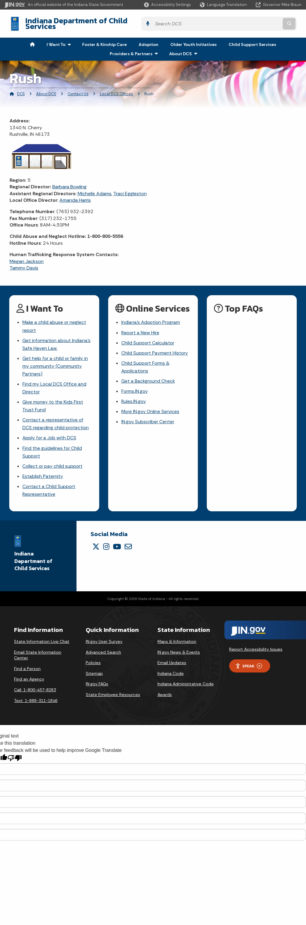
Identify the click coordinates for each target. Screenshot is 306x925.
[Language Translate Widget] (224, 4)
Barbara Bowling (69, 182)
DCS (21, 89)
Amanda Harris (75, 196)
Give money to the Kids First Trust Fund (53, 405)
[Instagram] (106, 548)
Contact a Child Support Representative (49, 492)
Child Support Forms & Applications (145, 364)
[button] (167, 4)
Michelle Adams (94, 189)
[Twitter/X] (96, 548)
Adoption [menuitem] (148, 40)
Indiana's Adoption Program (151, 318)
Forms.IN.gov (134, 389)
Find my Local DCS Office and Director (54, 386)
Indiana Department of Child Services (87, 21)
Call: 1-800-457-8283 (35, 692)
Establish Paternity (42, 477)
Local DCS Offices (116, 89)
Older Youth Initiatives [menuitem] (193, 40)
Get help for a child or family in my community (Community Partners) (55, 363)
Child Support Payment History (155, 350)
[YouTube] (117, 548)
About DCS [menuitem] (184, 49)
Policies (93, 664)
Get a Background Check (148, 378)
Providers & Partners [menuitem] (135, 49)
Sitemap (94, 675)
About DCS (46, 89)
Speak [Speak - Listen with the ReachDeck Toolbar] (248, 668)
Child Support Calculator (148, 339)
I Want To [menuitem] (60, 40)
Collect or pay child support (52, 467)
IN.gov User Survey (104, 643)
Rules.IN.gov (133, 400)
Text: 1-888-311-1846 (35, 702)
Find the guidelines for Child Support (52, 452)
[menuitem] (32, 40)
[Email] (128, 548)
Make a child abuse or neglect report (54, 322)
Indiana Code (170, 675)
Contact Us (78, 89)
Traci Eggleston (130, 189)
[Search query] (265, 21)
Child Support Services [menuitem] (252, 40)
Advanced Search (103, 654)
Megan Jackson (27, 256)
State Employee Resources (113, 696)
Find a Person (27, 670)
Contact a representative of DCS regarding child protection (55, 423)
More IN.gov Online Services (150, 410)
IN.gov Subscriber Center (148, 421)
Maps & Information (176, 643)
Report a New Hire (140, 328)
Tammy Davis (24, 263)
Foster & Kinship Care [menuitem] (104, 40)
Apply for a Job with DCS (49, 438)
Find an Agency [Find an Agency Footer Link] (29, 681)
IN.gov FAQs (97, 686)
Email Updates (171, 664)
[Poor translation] (14, 760)
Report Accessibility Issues (255, 651)
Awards (164, 696)
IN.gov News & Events (178, 654)
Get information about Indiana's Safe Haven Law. (56, 340)
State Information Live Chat (41, 643)
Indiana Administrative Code (185, 686)
